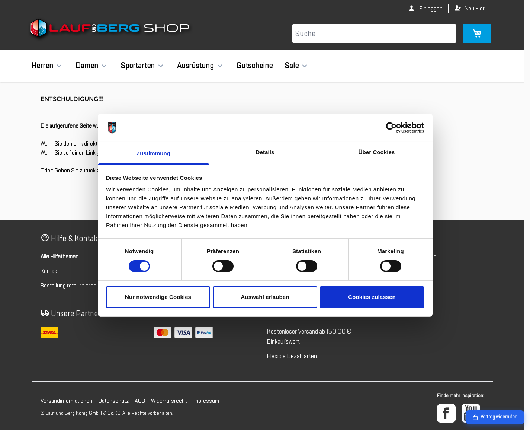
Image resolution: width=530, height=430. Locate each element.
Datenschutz (113, 401)
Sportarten (138, 65)
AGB (140, 401)
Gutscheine (254, 65)
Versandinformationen (66, 401)
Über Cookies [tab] (377, 152)
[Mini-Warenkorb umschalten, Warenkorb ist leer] (477, 33)
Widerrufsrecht (169, 401)
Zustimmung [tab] (153, 153)
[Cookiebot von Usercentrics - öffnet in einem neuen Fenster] (391, 127)
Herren (42, 65)
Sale (292, 65)
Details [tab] (265, 152)
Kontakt (50, 271)
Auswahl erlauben (265, 297)
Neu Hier (475, 8)
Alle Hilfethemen (59, 256)
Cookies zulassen (371, 297)
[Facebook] (446, 413)
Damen (87, 65)
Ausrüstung (195, 65)
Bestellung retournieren (68, 285)
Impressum (206, 401)
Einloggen (430, 8)
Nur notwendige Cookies (158, 297)
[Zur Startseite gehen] (110, 29)
